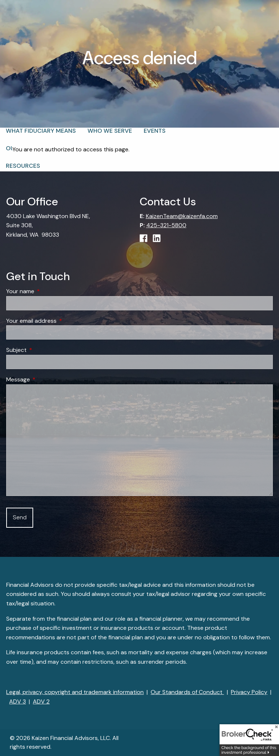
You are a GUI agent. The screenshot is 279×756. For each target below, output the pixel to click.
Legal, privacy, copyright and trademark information (75, 692)
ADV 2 (41, 701)
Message (46, 379)
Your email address (59, 321)
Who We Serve (110, 131)
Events (155, 131)
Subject (44, 350)
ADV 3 (17, 701)
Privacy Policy (249, 692)
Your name (48, 291)
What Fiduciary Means (41, 131)
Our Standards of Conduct (187, 692)
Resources (23, 166)
